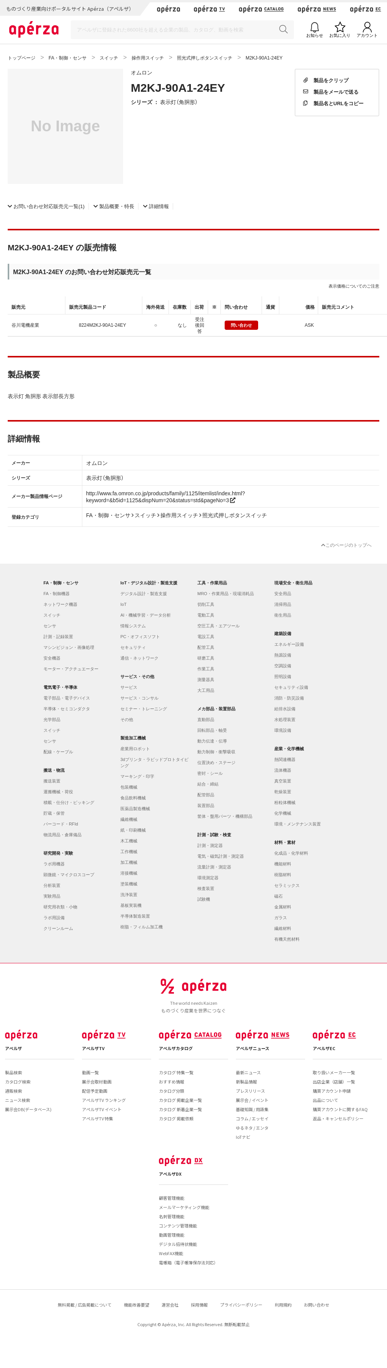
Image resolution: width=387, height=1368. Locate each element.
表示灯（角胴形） (179, 102)
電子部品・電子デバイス (66, 698)
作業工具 (205, 669)
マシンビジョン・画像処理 (68, 647)
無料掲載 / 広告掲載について (85, 1305)
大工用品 (205, 690)
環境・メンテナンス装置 (297, 824)
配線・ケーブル (58, 752)
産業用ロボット (135, 749)
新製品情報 (246, 1082)
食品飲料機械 (133, 798)
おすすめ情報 (171, 1082)
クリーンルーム (58, 928)
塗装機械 (128, 884)
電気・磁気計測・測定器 (220, 856)
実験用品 (51, 896)
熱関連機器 (284, 759)
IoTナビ (243, 1137)
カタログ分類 (171, 1091)
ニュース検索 (17, 1100)
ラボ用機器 (54, 864)
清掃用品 (282, 604)
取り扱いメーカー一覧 (334, 1072)
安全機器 (51, 658)
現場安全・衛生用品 (293, 583)
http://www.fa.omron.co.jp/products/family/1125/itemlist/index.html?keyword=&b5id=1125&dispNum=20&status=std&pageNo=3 (165, 496)
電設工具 (205, 637)
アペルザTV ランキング (104, 1100)
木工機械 (128, 841)
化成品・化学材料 (291, 853)
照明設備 (282, 676)
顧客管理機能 (171, 1198)
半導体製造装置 (135, 916)
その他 (126, 719)
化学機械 (282, 813)
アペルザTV (93, 1048)
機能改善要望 (136, 1305)
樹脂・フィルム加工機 (141, 927)
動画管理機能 (171, 1235)
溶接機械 (128, 873)
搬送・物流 (54, 770)
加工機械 (128, 862)
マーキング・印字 (137, 776)
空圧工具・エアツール (218, 626)
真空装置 (282, 781)
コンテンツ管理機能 (178, 1225)
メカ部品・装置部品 (216, 709)
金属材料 (282, 907)
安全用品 (282, 594)
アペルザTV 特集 (97, 1118)
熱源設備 (282, 655)
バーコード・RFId (60, 824)
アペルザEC (324, 1048)
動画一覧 (90, 1072)
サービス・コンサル (139, 698)
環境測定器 (208, 878)
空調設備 (282, 666)
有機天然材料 (287, 939)
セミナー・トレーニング (143, 709)
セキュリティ (133, 647)
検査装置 (205, 888)
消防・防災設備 (289, 698)
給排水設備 (284, 709)
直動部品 (205, 719)
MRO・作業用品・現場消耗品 (225, 594)
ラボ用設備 (54, 918)
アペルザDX (170, 1174)
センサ (49, 626)
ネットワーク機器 (60, 604)
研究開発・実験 (58, 853)
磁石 (278, 896)
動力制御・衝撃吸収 (216, 752)
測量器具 (205, 680)
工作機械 (128, 852)
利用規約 (283, 1305)
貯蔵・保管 (54, 813)
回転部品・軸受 (212, 730)
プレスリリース (250, 1091)
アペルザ (13, 1048)
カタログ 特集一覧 (176, 1072)
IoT (123, 604)
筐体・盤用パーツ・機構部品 (224, 816)
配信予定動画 (94, 1091)
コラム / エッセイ (252, 1118)
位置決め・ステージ (216, 762)
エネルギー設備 (289, 644)
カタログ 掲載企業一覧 (180, 1100)
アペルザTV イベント (102, 1109)
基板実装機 (131, 905)
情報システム (133, 626)
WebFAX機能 (171, 1253)
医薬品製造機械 (135, 809)
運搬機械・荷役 (58, 792)
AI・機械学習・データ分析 (145, 615)
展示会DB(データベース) (28, 1109)
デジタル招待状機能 (178, 1244)
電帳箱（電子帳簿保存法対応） (188, 1262)
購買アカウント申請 (332, 1091)
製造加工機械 (133, 738)
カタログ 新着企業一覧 (180, 1109)
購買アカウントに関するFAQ (340, 1109)
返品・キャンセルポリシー (338, 1118)
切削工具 (205, 604)
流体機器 (282, 770)
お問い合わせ (316, 1305)
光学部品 (51, 719)
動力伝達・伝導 (212, 741)
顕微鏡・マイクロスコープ (68, 875)
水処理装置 (284, 719)
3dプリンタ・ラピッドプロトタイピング (154, 762)
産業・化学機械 (289, 749)
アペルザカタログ (176, 1048)
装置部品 (205, 805)
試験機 (203, 899)
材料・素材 (284, 842)
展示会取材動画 (97, 1082)
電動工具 (205, 615)
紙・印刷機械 (133, 830)
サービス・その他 (137, 676)
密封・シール (210, 773)
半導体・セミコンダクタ (66, 709)
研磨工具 (205, 658)
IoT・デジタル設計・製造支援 (149, 583)
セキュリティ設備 (291, 687)
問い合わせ (241, 325)
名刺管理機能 (171, 1216)
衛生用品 (282, 615)
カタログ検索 (17, 1082)
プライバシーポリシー (241, 1305)
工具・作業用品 (212, 583)
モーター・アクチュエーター (70, 669)
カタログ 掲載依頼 (176, 1118)
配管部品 (205, 795)
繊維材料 (282, 928)
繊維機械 (128, 819)
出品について (325, 1100)
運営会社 (170, 1305)
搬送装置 (51, 781)
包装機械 (128, 787)
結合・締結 (208, 784)
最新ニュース (248, 1072)
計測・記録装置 (58, 637)
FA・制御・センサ (60, 583)
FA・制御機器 (56, 594)
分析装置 (51, 885)
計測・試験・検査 (214, 835)
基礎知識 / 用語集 (252, 1109)
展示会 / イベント (252, 1100)
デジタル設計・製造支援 (143, 594)
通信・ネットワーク (139, 658)
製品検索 (13, 1072)
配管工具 (205, 647)
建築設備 (282, 633)
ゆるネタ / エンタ (252, 1128)
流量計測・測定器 (214, 867)
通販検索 (13, 1091)
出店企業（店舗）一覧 (334, 1082)
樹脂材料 (282, 875)
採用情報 (199, 1305)
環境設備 (282, 730)
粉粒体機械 (284, 802)
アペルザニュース (252, 1048)
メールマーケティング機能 (184, 1207)
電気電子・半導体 (60, 687)
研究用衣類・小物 (60, 907)
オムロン (141, 72)
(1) (46, 206)
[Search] (182, 29)
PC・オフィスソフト (140, 637)
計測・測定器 (210, 845)
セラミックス (287, 885)
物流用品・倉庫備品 (62, 835)
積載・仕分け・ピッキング (68, 802)
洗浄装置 (128, 895)
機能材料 (282, 864)
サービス (128, 687)
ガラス (280, 918)
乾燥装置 (282, 792)
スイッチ (51, 615)
